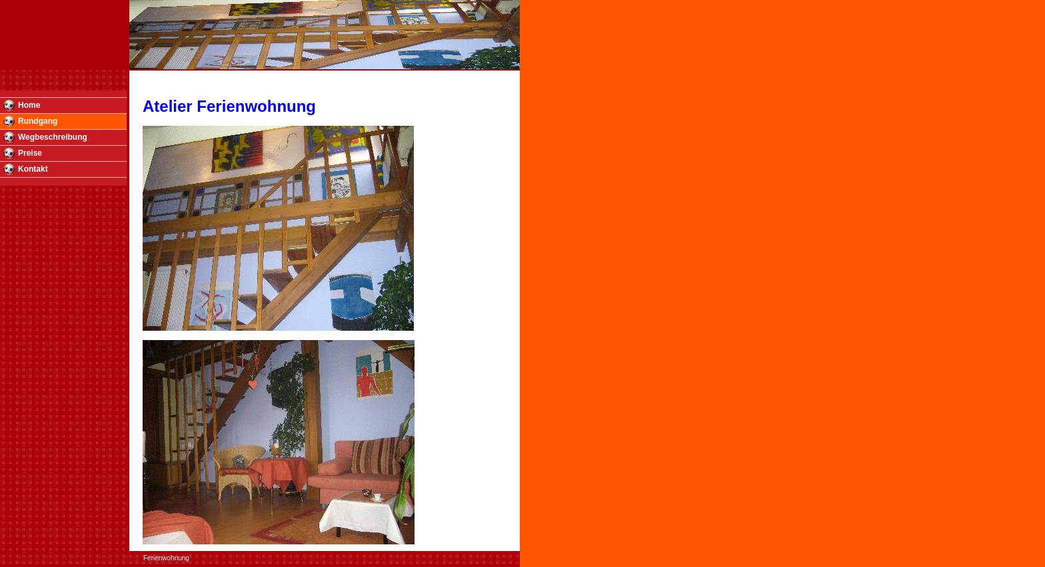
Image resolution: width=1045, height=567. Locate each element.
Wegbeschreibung (52, 137)
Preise (30, 153)
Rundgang (37, 121)
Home (29, 105)
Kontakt (33, 169)
